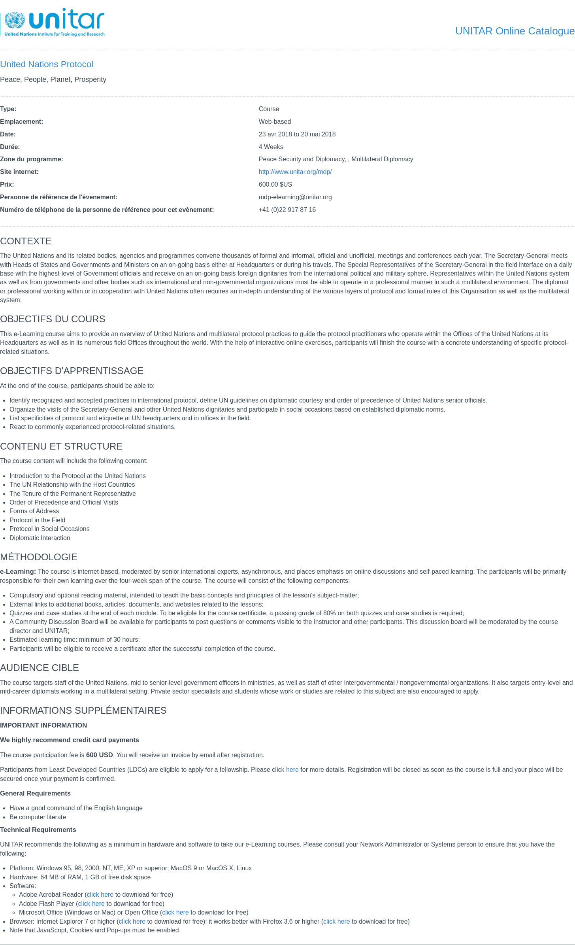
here (292, 769)
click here (100, 894)
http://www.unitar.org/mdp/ (295, 171)
